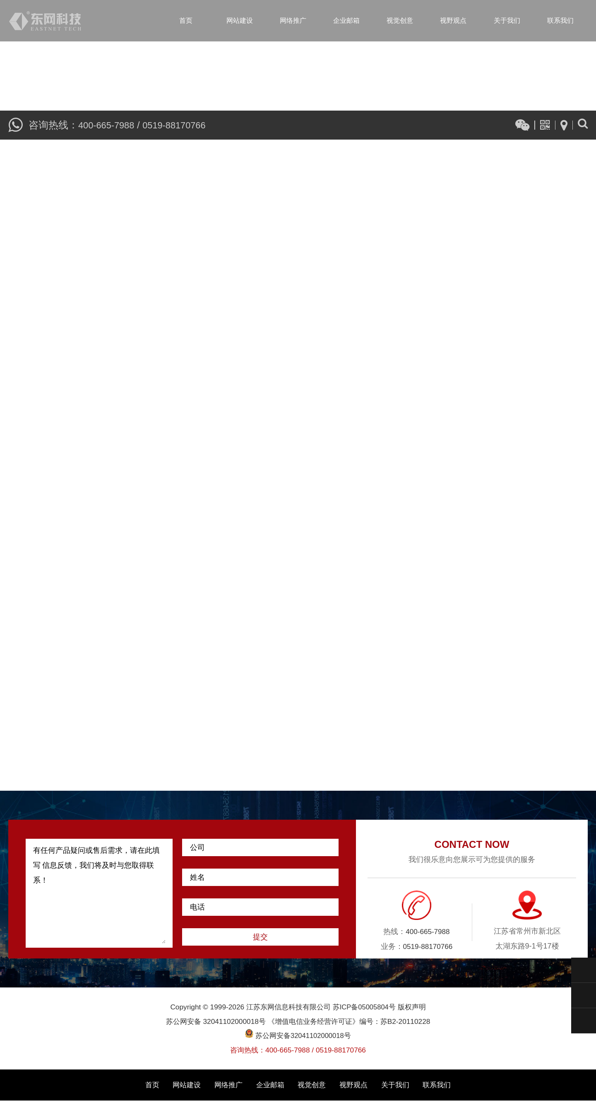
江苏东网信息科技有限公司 (45, 20)
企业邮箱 (346, 20)
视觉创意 (400, 20)
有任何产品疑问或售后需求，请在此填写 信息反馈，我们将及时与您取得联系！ (99, 912)
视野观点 (453, 20)
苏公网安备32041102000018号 (298, 1055)
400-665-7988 (109, 123)
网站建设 (239, 20)
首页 (185, 20)
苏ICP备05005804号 (364, 1026)
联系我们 (560, 20)
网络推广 (293, 20)
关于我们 (507, 20)
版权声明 (413, 1026)
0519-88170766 (183, 123)
